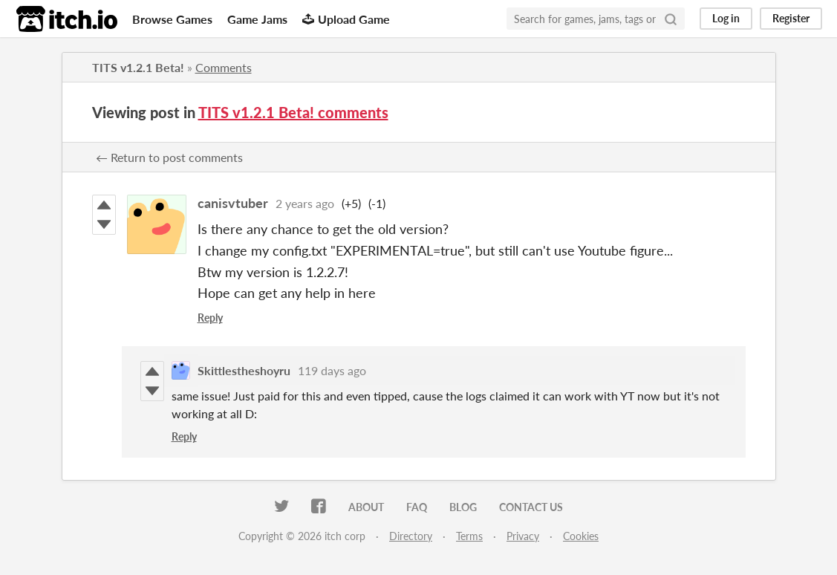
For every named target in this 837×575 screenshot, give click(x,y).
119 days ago (332, 370)
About (366, 507)
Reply (210, 317)
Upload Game (346, 19)
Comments (223, 67)
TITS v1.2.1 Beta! (138, 67)
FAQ (416, 507)
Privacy (523, 536)
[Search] (671, 18)
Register (791, 18)
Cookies (581, 536)
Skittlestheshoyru (244, 370)
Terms (469, 536)
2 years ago (305, 203)
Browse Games (172, 19)
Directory (410, 536)
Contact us (531, 507)
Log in (726, 18)
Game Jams (257, 19)
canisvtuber (233, 203)
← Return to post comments (169, 157)
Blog (463, 507)
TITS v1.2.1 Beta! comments (293, 112)
